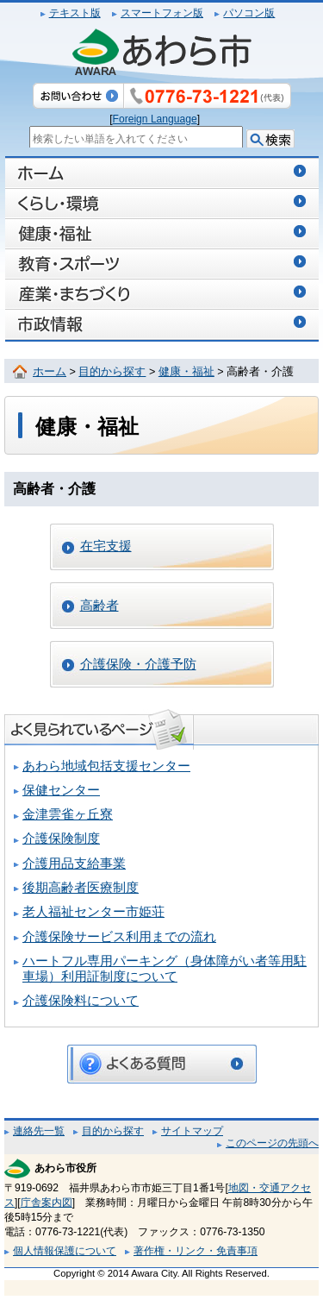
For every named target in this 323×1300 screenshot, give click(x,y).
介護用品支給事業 (74, 863)
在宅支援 (106, 546)
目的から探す (112, 372)
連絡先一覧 (39, 1131)
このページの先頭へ (272, 1143)
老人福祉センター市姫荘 (93, 912)
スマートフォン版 (162, 13)
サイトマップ (192, 1131)
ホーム (49, 372)
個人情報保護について (64, 1251)
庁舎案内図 (46, 1202)
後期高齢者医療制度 (80, 888)
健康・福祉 (186, 372)
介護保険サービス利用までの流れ (119, 937)
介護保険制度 (61, 838)
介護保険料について (80, 1001)
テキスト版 (75, 13)
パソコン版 (249, 13)
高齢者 (99, 605)
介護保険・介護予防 (138, 664)
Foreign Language (155, 119)
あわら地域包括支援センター (106, 766)
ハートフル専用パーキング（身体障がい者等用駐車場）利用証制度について (164, 968)
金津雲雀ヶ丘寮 (67, 814)
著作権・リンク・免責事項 (196, 1251)
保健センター (61, 790)
